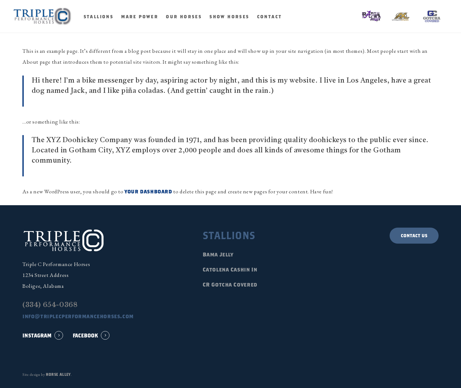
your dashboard (148, 191)
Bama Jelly (218, 254)
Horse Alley (58, 374)
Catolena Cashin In (230, 269)
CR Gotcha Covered (230, 284)
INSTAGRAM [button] (37, 335)
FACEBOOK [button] (85, 335)
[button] (414, 236)
